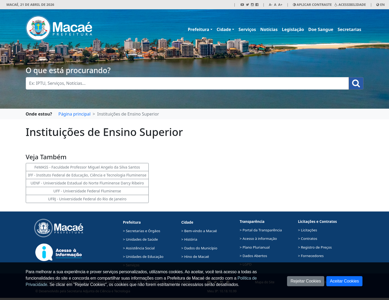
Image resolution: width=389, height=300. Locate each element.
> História (189, 239)
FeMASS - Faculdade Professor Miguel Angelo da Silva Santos (87, 167)
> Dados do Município (199, 248)
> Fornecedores (311, 255)
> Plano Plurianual (255, 247)
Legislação (293, 29)
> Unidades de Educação (143, 256)
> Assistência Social (139, 248)
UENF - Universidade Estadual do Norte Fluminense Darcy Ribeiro (87, 183)
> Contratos (307, 238)
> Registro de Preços (315, 247)
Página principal (74, 114)
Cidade (224, 29)
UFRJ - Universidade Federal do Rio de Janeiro (87, 198)
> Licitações (307, 230)
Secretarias (349, 29)
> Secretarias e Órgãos (141, 230)
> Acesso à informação (258, 238)
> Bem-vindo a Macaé (199, 230)
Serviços (247, 29)
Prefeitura (198, 29)
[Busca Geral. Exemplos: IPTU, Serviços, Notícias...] (187, 83)
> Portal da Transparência (261, 230)
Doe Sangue (320, 29)
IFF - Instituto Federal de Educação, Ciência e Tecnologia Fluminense (87, 175)
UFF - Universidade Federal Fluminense (87, 190)
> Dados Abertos (253, 255)
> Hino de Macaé (195, 256)
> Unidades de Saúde (140, 239)
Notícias (268, 29)
